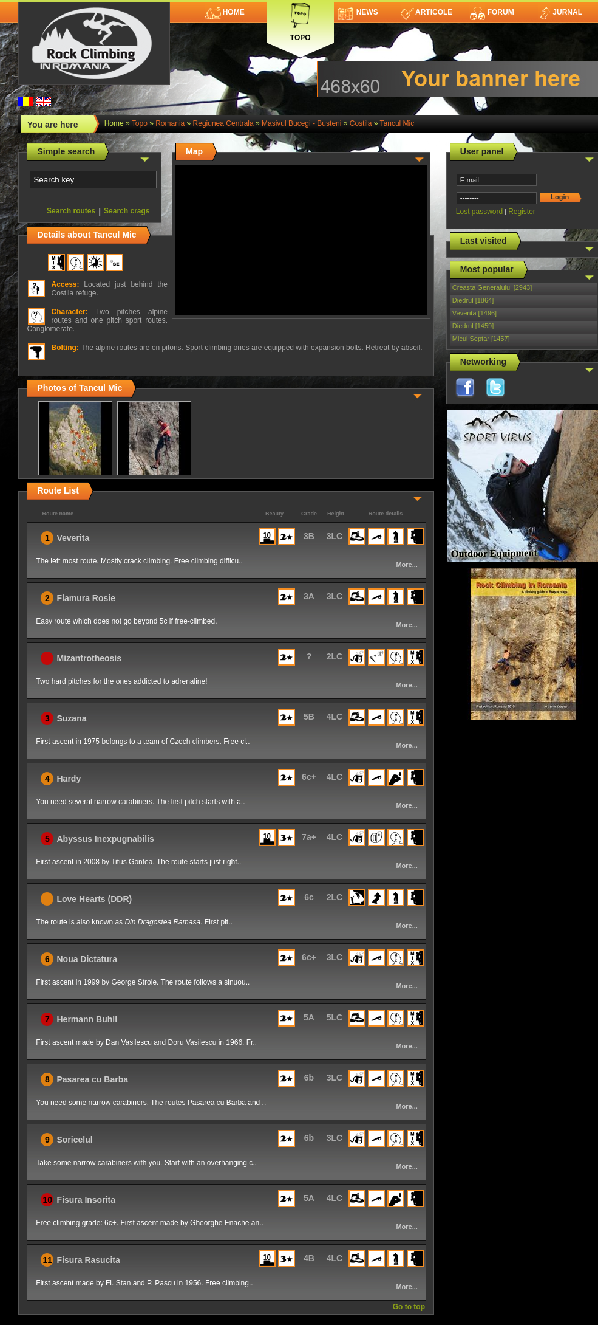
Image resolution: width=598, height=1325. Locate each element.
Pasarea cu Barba (92, 1079)
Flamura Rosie (85, 598)
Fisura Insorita (85, 1200)
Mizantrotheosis (88, 658)
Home (225, 12)
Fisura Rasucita (88, 1260)
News (358, 12)
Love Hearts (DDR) (94, 899)
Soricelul (74, 1139)
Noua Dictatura (86, 959)
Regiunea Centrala (223, 123)
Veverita (72, 538)
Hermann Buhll (86, 1019)
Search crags (126, 211)
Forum (491, 12)
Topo (300, 19)
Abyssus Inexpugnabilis (105, 839)
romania (170, 123)
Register (521, 211)
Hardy (68, 778)
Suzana (71, 718)
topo (140, 123)
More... (406, 564)
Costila (361, 123)
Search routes (71, 211)
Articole (426, 12)
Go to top (409, 1307)
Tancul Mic (397, 123)
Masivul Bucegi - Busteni (301, 123)
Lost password (479, 211)
